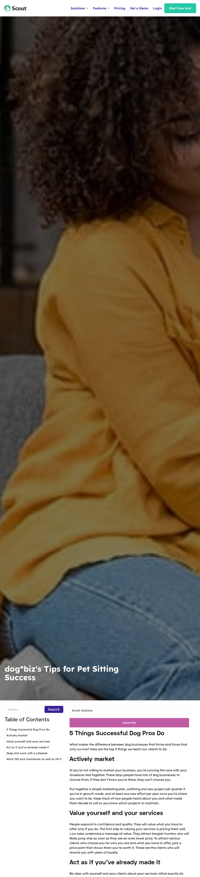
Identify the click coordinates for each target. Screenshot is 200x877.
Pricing (119, 8)
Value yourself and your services (28, 741)
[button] (79, 8)
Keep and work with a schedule (26, 753)
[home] (13, 8)
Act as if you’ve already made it (27, 747)
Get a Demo (139, 8)
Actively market (16, 735)
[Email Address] (129, 710)
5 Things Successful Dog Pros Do (28, 729)
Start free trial (180, 8)
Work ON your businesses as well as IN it (33, 759)
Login (157, 8)
